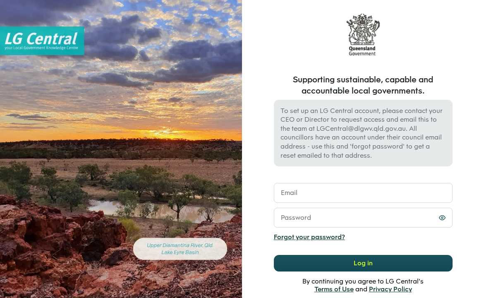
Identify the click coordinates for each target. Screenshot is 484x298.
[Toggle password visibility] (442, 217)
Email (289, 192)
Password (296, 217)
